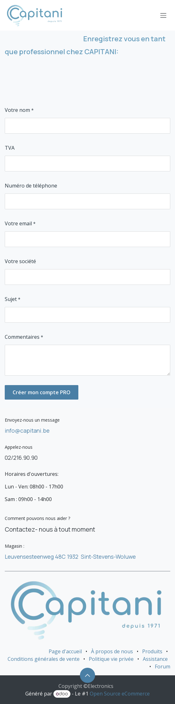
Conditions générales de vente (44, 658)
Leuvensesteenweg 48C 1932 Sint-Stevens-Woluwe (70, 556)
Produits (152, 651)
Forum (162, 666)
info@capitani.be (27, 430)
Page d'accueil (65, 651)
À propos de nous (112, 651)
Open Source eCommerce (120, 693)
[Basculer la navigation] (163, 15)
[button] (87, 675)
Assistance (155, 658)
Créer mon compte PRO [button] (41, 392)
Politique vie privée (111, 658)
